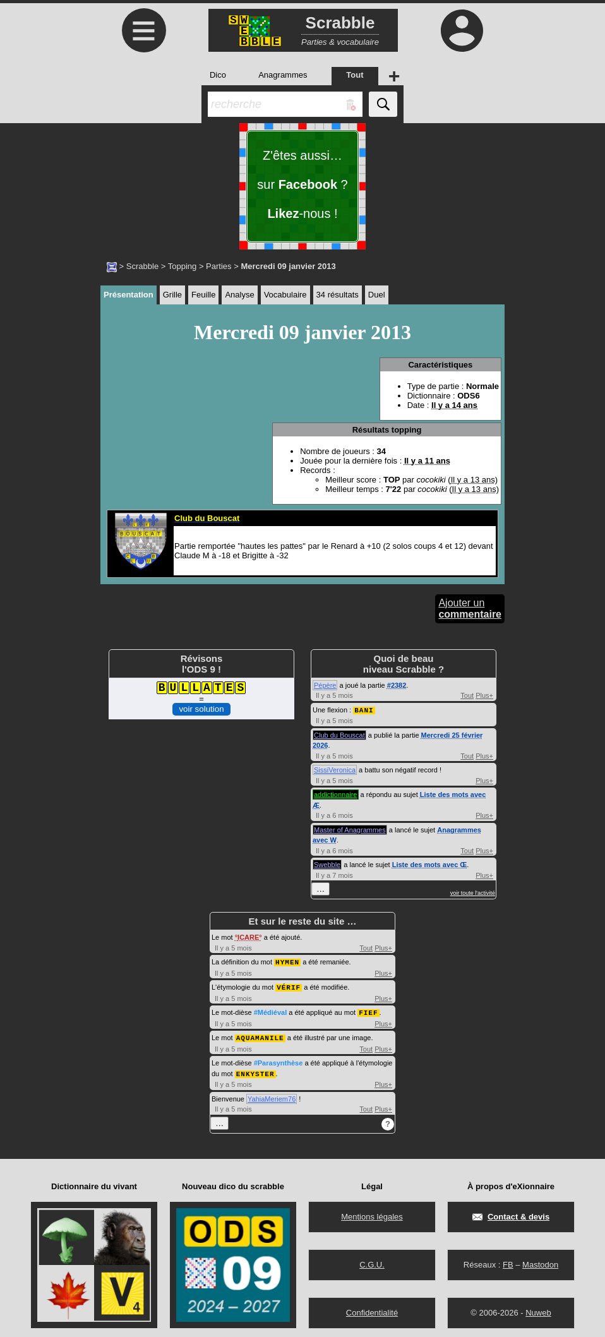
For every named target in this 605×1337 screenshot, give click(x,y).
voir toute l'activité (472, 892)
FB (508, 1261)
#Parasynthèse (278, 1060)
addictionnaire (335, 794)
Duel (376, 294)
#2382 (397, 685)
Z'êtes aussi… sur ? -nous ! (302, 184)
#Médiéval (270, 1010)
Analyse (239, 294)
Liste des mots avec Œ (429, 864)
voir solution (201, 709)
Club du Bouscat (339, 734)
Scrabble (142, 266)
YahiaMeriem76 (272, 1095)
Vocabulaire (285, 294)
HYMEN (287, 961)
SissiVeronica (335, 769)
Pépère (325, 685)
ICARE (248, 936)
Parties (218, 266)
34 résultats (337, 294)
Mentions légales (372, 1213)
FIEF (368, 1010)
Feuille (203, 294)
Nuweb (538, 1309)
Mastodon (540, 1261)
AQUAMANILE (260, 1035)
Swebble (327, 864)
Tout (467, 695)
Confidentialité (372, 1309)
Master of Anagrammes (350, 829)
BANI (363, 709)
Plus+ (484, 695)
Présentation (128, 294)
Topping (182, 266)
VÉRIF (289, 985)
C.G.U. (372, 1261)
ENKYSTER (255, 1070)
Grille (172, 294)
